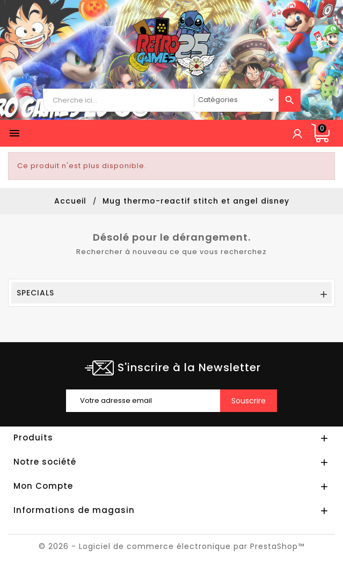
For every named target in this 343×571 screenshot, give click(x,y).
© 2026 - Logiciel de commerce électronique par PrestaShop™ (171, 546)
